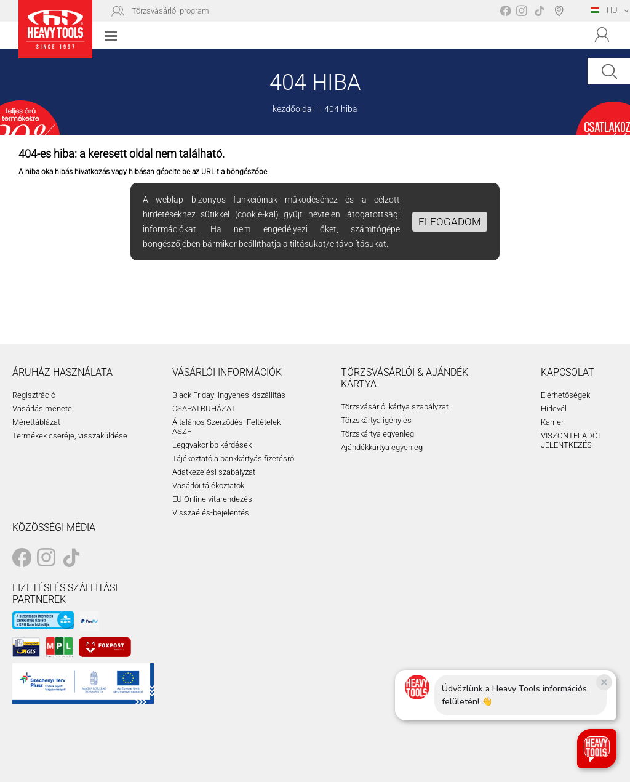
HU (604, 10)
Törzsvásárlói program (170, 10)
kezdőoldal (293, 109)
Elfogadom (449, 222)
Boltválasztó (561, 10)
